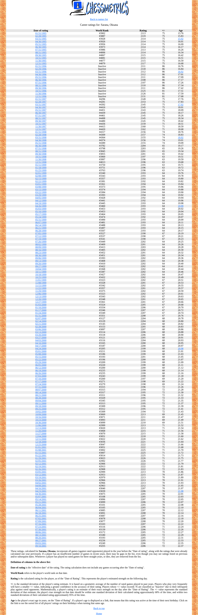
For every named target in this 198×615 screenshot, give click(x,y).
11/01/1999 (40, 280)
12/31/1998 (40, 162)
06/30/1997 (40, 112)
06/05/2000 (40, 365)
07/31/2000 (40, 387)
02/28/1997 (40, 102)
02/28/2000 (40, 326)
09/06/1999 (40, 258)
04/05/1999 (40, 197)
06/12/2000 (40, 367)
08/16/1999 (40, 250)
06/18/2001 (40, 513)
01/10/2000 (40, 307)
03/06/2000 (40, 329)
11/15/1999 (40, 285)
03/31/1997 (40, 104)
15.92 (180, 38)
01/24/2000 (40, 313)
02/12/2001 (40, 463)
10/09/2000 (40, 414)
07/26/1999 (40, 241)
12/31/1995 (40, 63)
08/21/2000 (40, 395)
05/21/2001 (40, 502)
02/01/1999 (40, 173)
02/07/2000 (40, 318)
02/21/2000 (40, 324)
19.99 (180, 206)
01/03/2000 (40, 304)
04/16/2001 (40, 488)
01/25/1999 (40, 170)
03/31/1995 (40, 38)
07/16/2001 (40, 524)
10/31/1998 (40, 156)
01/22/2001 (40, 455)
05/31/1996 (40, 77)
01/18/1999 (40, 167)
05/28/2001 (40, 505)
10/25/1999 (40, 277)
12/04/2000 (40, 436)
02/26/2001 (40, 469)
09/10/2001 (40, 546)
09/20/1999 (40, 263)
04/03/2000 (40, 340)
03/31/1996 (40, 71)
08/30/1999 (40, 255)
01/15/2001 (40, 452)
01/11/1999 (40, 165)
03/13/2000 (40, 332)
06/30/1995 (40, 47)
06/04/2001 (40, 507)
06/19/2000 (40, 370)
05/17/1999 (40, 214)
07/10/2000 (40, 378)
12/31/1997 (40, 129)
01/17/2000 (40, 310)
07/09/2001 (40, 521)
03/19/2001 (40, 477)
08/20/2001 (40, 537)
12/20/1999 (40, 299)
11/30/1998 (40, 159)
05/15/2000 (40, 356)
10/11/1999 (40, 271)
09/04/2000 (40, 400)
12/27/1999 (40, 302)
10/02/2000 (40, 411)
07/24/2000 (40, 384)
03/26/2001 (40, 480)
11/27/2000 (40, 433)
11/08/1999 (40, 282)
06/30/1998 (40, 145)
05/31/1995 (40, 44)
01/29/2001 (40, 458)
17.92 (180, 104)
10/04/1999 (40, 269)
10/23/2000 (40, 420)
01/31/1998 (40, 132)
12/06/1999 (40, 293)
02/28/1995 (40, 36)
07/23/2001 (40, 526)
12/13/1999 (40, 296)
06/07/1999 (40, 222)
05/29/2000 (40, 362)
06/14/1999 (40, 225)
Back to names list (99, 19)
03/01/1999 (40, 184)
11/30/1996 (40, 93)
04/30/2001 (40, 494)
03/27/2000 (40, 337)
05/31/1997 (40, 110)
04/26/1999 (40, 206)
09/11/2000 (40, 403)
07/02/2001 (40, 518)
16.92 (180, 71)
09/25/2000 (40, 409)
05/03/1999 (40, 208)
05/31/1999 (40, 219)
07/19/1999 (40, 239)
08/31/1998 (40, 151)
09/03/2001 (40, 543)
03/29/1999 (40, 195)
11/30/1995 (40, 60)
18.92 (180, 137)
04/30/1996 (40, 74)
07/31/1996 (40, 82)
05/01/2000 (40, 351)
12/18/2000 (40, 441)
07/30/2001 (40, 529)
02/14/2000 (40, 321)
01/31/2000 (40, 315)
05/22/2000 (40, 359)
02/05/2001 (40, 461)
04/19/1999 (40, 203)
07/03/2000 (40, 376)
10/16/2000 (40, 417)
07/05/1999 (40, 233)
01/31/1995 (40, 33)
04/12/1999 (40, 200)
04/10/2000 (40, 343)
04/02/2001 (40, 483)
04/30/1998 (40, 140)
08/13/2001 (40, 535)
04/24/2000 (40, 348)
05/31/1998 (40, 143)
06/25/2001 (40, 515)
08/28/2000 (40, 398)
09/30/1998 (40, 154)
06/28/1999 (40, 230)
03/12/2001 (40, 474)
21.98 (180, 491)
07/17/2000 (40, 381)
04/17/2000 (40, 346)
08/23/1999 (40, 252)
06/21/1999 (40, 228)
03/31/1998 (40, 137)
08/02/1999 (40, 244)
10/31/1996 (40, 91)
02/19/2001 (40, 466)
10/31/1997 (40, 123)
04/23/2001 (40, 491)
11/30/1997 (40, 126)
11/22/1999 (40, 288)
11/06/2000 (40, 425)
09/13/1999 (40, 261)
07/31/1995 (40, 49)
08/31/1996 (40, 85)
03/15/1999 (40, 189)
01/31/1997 (40, 99)
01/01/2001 (40, 447)
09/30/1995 (40, 55)
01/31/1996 (40, 66)
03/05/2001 (40, 472)
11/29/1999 (40, 291)
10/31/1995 (40, 58)
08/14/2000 (40, 392)
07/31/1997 (40, 115)
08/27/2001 (40, 540)
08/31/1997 (40, 118)
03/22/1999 (40, 192)
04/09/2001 (40, 485)
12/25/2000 (40, 444)
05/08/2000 (40, 354)
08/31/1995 (40, 52)
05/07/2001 (40, 496)
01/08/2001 (40, 450)
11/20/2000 (40, 430)
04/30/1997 (40, 107)
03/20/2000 (40, 335)
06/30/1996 (40, 80)
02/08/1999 (40, 176)
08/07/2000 (40, 389)
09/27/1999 (40, 266)
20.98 (180, 348)
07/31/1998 (40, 148)
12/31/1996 (40, 96)
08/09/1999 (40, 247)
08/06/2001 (40, 532)
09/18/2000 (40, 406)
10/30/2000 (40, 422)
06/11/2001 (40, 510)
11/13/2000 (40, 428)
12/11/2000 (40, 439)
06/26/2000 (40, 373)
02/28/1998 (40, 134)
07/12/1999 (40, 236)
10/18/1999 (40, 274)
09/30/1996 (40, 88)
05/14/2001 (40, 499)
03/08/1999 (40, 187)
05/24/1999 (40, 217)
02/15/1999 (40, 178)
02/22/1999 (40, 181)
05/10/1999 (40, 211)
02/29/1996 (40, 69)
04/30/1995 (40, 41)
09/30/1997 (40, 121)
